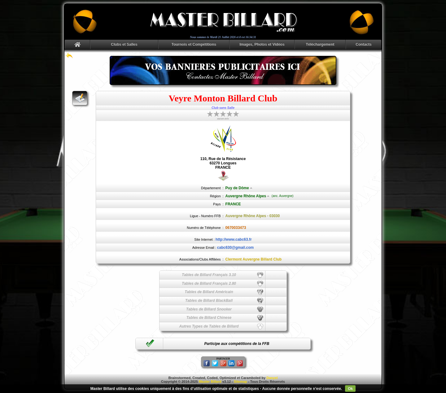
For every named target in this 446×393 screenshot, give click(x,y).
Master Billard (210, 381)
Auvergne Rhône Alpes (247, 196)
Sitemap (240, 381)
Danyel (272, 378)
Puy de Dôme (238, 188)
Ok (350, 388)
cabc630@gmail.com (235, 247)
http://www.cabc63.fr (234, 239)
